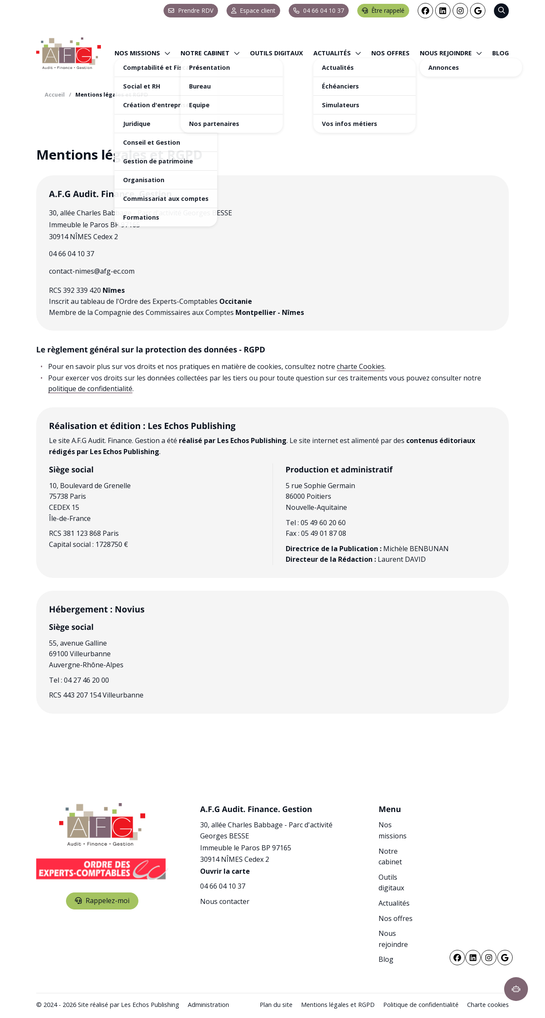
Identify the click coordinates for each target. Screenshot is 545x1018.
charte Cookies (360, 366)
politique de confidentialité (90, 388)
